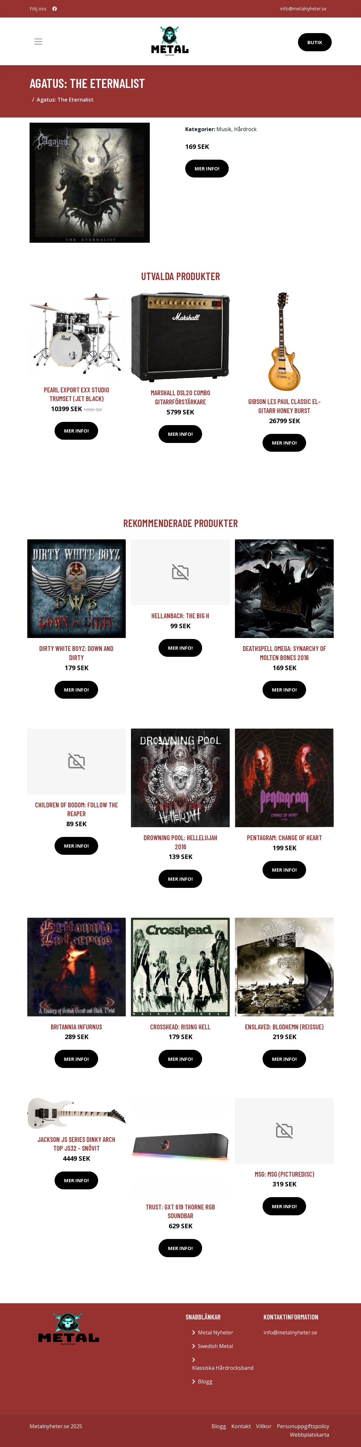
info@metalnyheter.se (303, 9)
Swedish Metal (215, 1346)
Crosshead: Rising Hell (180, 1027)
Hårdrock (245, 129)
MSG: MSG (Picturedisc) (284, 1174)
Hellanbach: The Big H (180, 615)
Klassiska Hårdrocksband (222, 1367)
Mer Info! (207, 168)
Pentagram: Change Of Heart (284, 837)
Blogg (205, 1381)
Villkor (264, 1426)
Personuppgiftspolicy (303, 1426)
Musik (223, 129)
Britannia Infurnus (76, 1027)
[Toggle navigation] (38, 41)
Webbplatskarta (309, 1434)
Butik (314, 42)
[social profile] (54, 9)
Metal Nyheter (215, 1332)
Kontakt (241, 1426)
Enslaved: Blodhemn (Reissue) (284, 1027)
